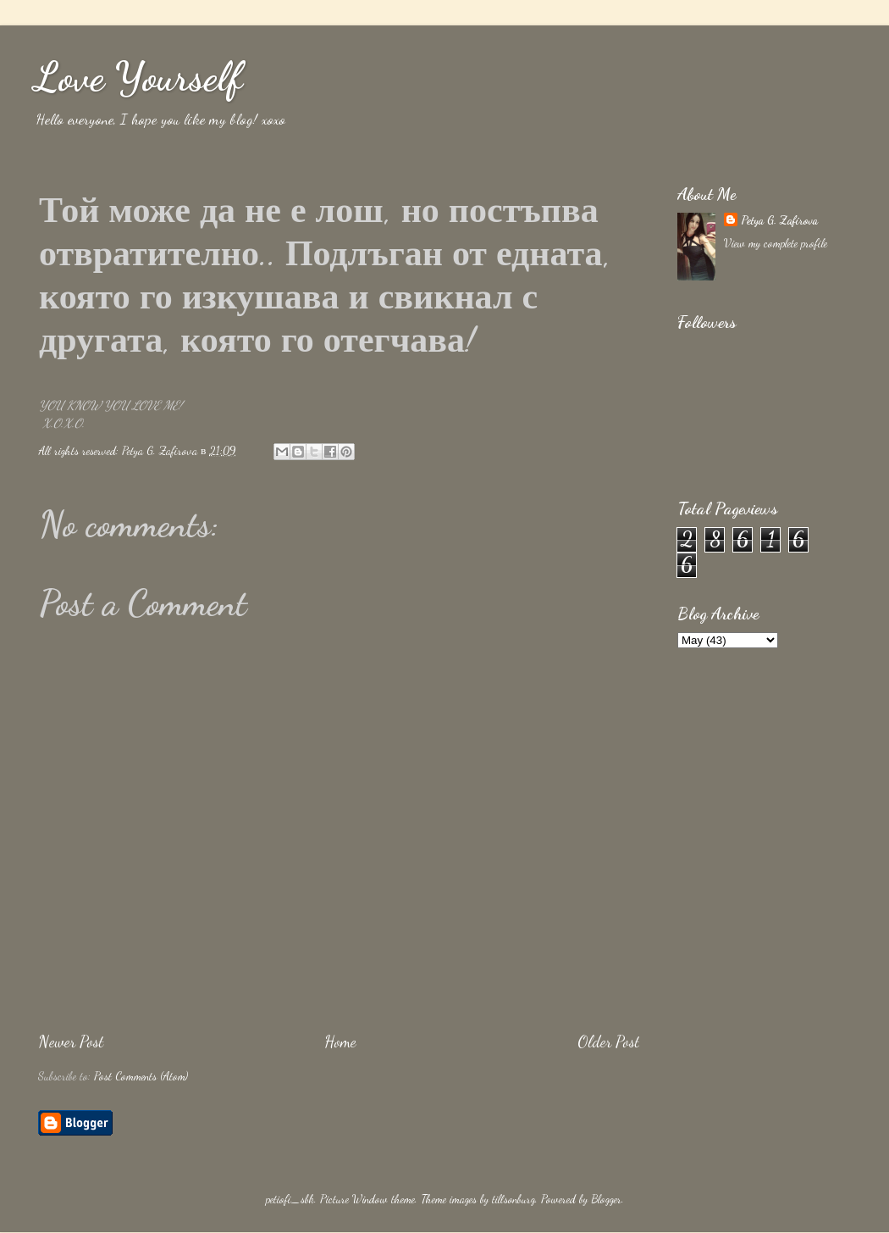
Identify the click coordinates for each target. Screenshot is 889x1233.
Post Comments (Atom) (141, 1076)
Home (340, 1041)
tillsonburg (513, 1199)
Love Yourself (138, 77)
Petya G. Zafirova (779, 220)
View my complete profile (775, 243)
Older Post (608, 1041)
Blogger (606, 1199)
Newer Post (70, 1041)
